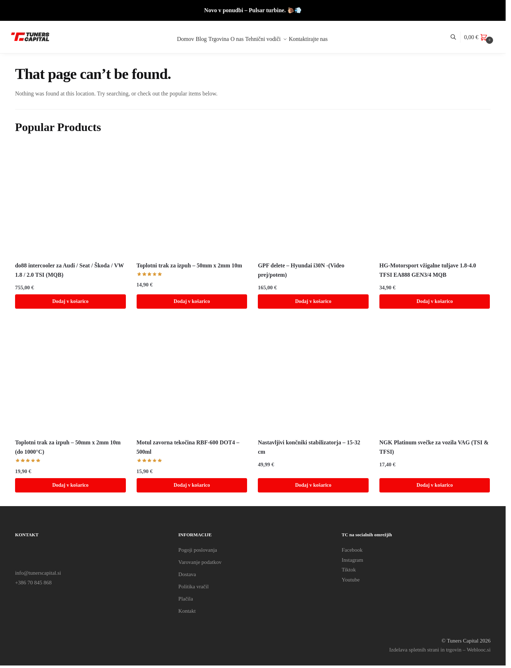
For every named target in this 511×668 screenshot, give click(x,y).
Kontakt (186, 611)
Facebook (352, 550)
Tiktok (349, 570)
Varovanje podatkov (199, 562)
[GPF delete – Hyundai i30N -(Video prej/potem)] (313, 200)
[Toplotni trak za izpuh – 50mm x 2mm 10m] (192, 200)
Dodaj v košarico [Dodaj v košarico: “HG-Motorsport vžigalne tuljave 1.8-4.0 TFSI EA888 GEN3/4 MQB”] (435, 301)
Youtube (351, 580)
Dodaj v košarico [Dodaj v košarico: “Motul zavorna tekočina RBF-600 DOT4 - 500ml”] (192, 485)
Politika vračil (193, 586)
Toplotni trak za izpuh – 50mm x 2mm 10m (189, 265)
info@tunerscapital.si (38, 573)
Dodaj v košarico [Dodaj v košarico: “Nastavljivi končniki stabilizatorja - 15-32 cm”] (313, 485)
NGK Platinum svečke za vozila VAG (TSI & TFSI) (434, 447)
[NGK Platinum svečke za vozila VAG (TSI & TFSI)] (434, 377)
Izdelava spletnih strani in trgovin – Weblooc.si (440, 650)
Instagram (352, 560)
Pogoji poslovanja (197, 550)
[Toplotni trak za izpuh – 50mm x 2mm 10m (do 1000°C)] (70, 377)
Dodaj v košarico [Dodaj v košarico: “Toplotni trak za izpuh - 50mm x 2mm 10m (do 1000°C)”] (70, 485)
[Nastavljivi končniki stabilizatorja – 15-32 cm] (313, 377)
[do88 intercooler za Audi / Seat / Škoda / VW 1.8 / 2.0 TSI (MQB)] (70, 200)
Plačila (185, 599)
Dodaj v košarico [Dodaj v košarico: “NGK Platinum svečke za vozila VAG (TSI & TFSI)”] (435, 485)
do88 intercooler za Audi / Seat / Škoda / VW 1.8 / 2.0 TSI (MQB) (69, 270)
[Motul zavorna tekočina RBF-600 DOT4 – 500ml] (192, 377)
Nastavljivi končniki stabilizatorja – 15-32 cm (309, 447)
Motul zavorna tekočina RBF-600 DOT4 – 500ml (188, 447)
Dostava (187, 574)
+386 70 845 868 (33, 582)
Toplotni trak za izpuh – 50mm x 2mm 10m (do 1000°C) (68, 447)
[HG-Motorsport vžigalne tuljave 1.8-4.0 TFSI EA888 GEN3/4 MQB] (434, 200)
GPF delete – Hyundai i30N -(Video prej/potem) (301, 270)
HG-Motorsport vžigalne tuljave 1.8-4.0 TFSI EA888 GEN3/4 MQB (427, 270)
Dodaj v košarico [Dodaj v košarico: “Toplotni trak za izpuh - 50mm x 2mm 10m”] (192, 301)
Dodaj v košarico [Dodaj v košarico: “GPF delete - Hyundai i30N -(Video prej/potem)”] (313, 301)
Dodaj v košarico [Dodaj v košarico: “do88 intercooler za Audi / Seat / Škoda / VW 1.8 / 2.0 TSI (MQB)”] (70, 301)
